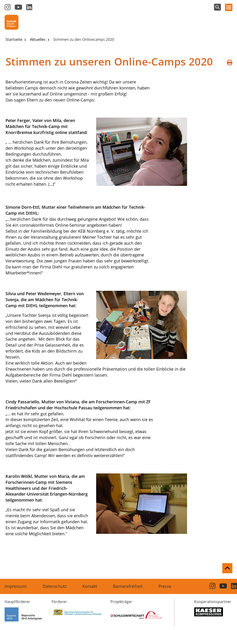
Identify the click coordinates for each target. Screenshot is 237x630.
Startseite (14, 39)
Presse (164, 586)
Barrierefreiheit (127, 586)
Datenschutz (54, 586)
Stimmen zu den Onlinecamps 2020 (83, 39)
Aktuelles (38, 39)
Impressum (16, 586)
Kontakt (89, 586)
